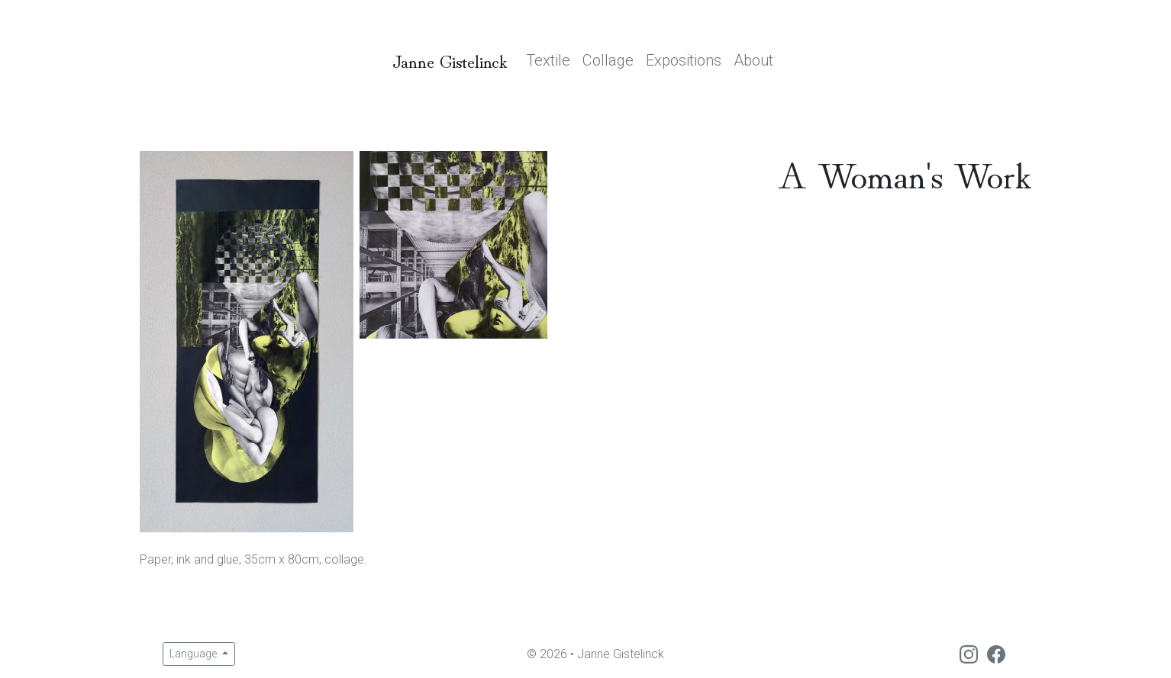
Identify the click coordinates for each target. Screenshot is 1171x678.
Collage (608, 60)
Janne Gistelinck (450, 60)
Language (194, 653)
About (753, 60)
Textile (548, 60)
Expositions (683, 60)
